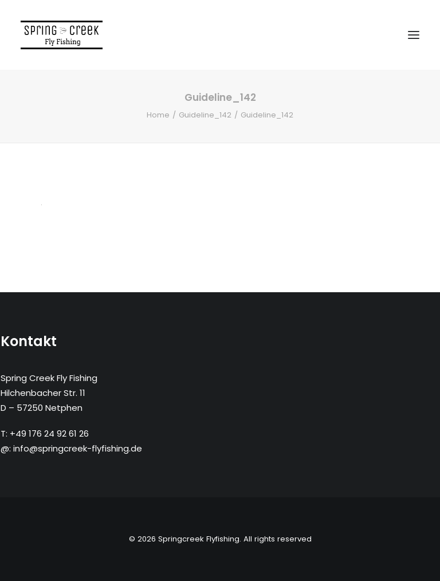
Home (158, 114)
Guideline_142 (205, 114)
